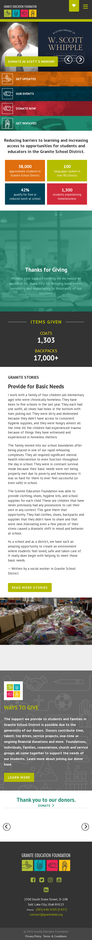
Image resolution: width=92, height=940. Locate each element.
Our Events (25, 94)
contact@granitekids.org (46, 914)
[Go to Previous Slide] (7, 827)
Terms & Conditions (55, 936)
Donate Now (26, 108)
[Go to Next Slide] (85, 827)
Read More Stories (30, 587)
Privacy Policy (33, 936)
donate (44, 806)
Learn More (19, 777)
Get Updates (26, 79)
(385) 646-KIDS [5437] (51, 909)
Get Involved (26, 123)
